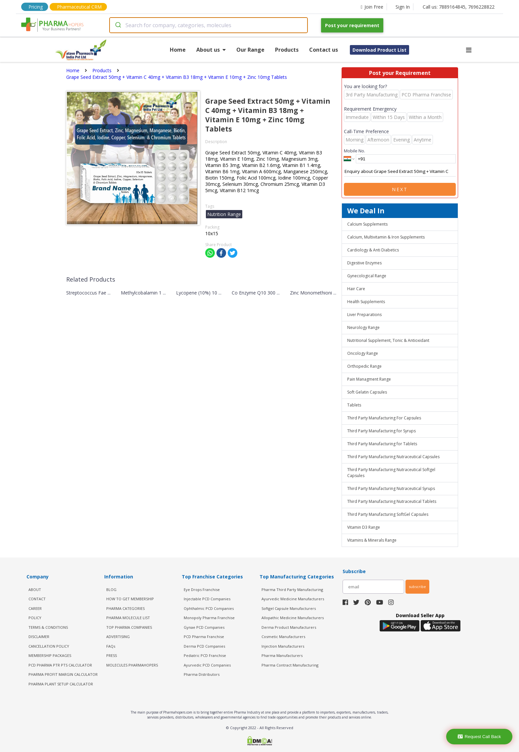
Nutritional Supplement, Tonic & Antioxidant (388, 340)
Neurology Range (363, 327)
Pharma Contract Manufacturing (289, 665)
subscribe (417, 586)
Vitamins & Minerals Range (372, 540)
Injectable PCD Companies (207, 598)
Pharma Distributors (201, 674)
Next (400, 189)
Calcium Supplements (367, 224)
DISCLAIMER (38, 636)
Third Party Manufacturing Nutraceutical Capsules (393, 456)
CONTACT (37, 598)
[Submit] (117, 25)
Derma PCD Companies (204, 646)
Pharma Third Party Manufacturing (292, 589)
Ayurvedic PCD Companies (207, 665)
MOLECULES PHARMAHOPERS (132, 665)
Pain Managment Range (369, 379)
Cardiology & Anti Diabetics (373, 250)
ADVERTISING (118, 636)
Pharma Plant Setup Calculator (60, 683)
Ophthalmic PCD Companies (209, 608)
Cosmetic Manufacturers (283, 636)
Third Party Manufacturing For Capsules (384, 418)
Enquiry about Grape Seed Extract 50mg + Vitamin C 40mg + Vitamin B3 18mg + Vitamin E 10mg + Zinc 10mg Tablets (400, 172)
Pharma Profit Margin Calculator (63, 674)
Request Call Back (479, 736)
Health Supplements (366, 301)
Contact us (323, 49)
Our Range (250, 49)
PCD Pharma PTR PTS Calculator (60, 665)
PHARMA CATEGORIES (125, 608)
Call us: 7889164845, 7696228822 (459, 7)
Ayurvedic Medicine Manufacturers (292, 598)
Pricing (35, 7)
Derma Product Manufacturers (288, 627)
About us (211, 49)
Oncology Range (362, 353)
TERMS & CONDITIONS (48, 627)
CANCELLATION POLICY (48, 646)
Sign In (403, 7)
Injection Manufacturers (282, 646)
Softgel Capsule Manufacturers (288, 608)
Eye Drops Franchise (202, 589)
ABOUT (34, 589)
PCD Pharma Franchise (204, 636)
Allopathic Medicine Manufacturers (292, 617)
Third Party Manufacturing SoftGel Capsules (387, 514)
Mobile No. (354, 151)
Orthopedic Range (364, 366)
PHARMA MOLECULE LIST (128, 617)
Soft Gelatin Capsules (367, 392)
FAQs (110, 646)
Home (178, 49)
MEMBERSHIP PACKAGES (49, 655)
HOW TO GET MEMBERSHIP (130, 598)
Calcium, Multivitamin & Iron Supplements (386, 237)
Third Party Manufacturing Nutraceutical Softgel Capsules (391, 472)
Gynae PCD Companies (204, 627)
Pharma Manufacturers (282, 655)
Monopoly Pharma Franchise (209, 617)
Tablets (354, 405)
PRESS (111, 655)
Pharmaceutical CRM (79, 7)
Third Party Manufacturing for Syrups (381, 431)
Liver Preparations (364, 314)
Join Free (372, 6)
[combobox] (208, 25)
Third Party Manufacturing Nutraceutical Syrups (391, 488)
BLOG (111, 589)
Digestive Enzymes (364, 263)
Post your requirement (352, 25)
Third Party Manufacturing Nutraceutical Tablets (391, 501)
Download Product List (379, 50)
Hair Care (356, 289)
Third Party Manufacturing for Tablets (382, 444)
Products (287, 49)
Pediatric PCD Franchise (205, 655)
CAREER (35, 608)
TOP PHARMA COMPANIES (129, 627)
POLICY (34, 617)
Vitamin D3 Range (363, 527)
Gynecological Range (366, 276)
